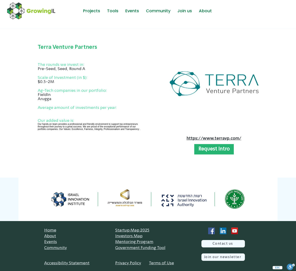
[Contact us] (223, 243)
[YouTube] (234, 231)
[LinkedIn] (223, 231)
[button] (91, 11)
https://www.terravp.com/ (214, 138)
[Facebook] (211, 231)
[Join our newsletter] (223, 257)
